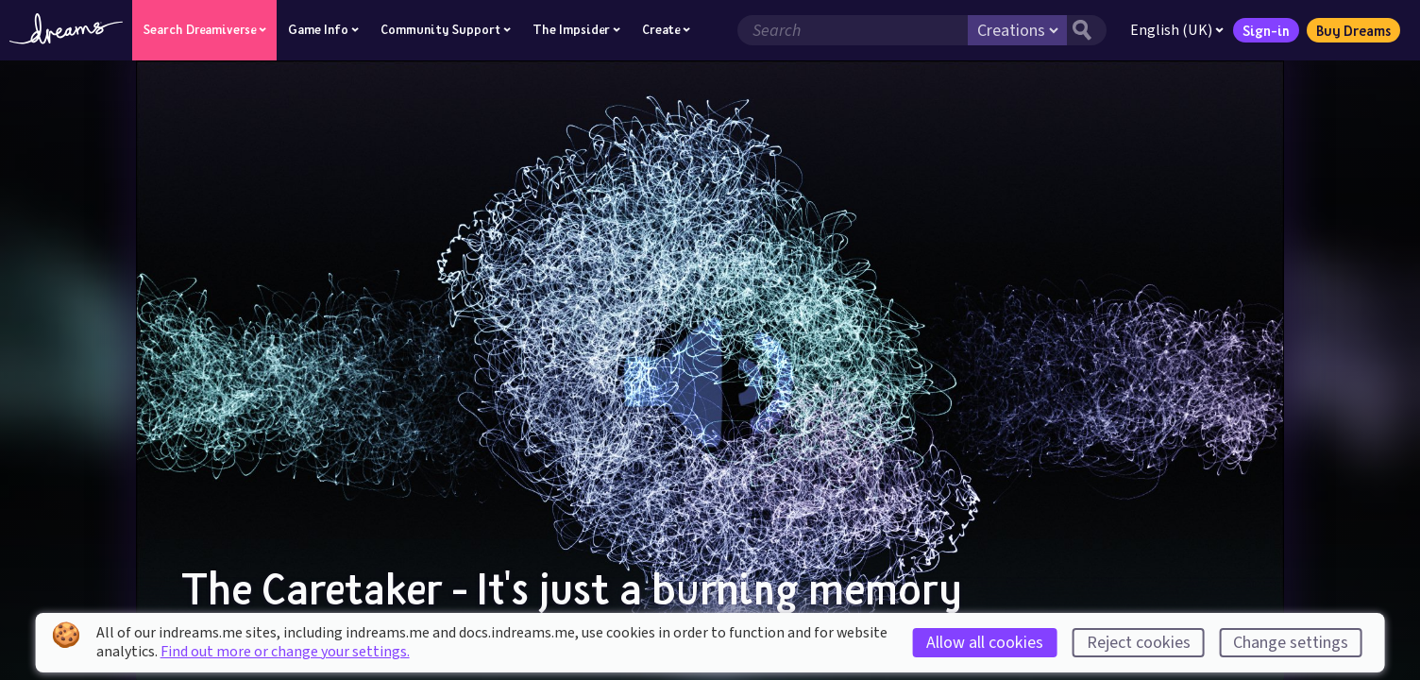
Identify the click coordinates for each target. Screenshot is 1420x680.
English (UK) (1177, 30)
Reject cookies (1139, 642)
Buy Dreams (1353, 30)
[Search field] (852, 30)
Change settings (1290, 642)
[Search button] (1087, 30)
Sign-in (1266, 30)
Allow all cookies (984, 642)
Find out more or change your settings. (285, 651)
